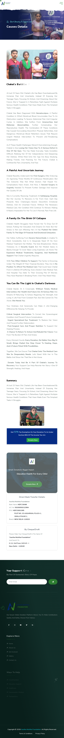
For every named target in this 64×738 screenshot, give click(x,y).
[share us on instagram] (15, 633)
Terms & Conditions (25, 733)
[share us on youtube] (20, 633)
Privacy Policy (40, 733)
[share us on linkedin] (32, 633)
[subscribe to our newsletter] (53, 582)
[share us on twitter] (26, 633)
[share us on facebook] (9, 633)
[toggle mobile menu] (61, 3)
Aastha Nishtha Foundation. (31, 729)
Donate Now (33, 440)
